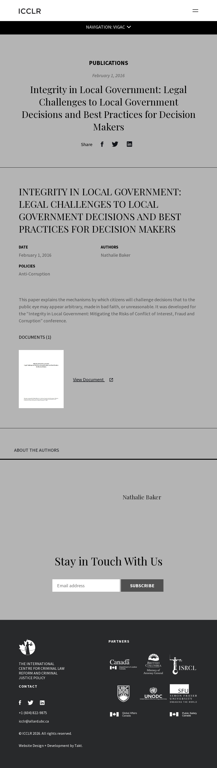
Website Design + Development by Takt (50, 745)
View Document (93, 379)
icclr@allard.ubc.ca (34, 721)
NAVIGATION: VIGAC (105, 27)
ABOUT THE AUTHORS (36, 450)
